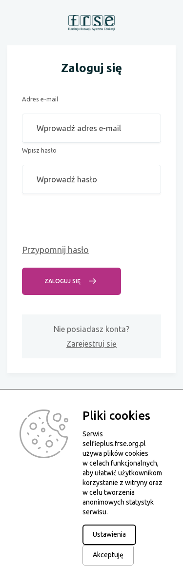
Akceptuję (108, 555)
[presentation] (96, 223)
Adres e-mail (40, 99)
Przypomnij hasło (55, 249)
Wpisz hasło (39, 150)
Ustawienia (109, 534)
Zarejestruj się (91, 343)
